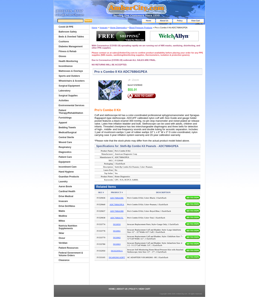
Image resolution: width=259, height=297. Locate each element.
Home (148, 21)
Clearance (64, 260)
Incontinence (66, 66)
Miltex (62, 221)
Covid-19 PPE (66, 27)
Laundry (63, 181)
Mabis (62, 211)
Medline (63, 216)
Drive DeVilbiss (67, 206)
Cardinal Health (67, 191)
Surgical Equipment (69, 85)
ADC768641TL (116, 218)
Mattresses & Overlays (71, 71)
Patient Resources (68, 248)
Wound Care (65, 142)
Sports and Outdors (69, 76)
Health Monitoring (68, 61)
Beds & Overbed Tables (71, 36)
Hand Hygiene (66, 171)
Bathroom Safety (68, 31)
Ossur (62, 238)
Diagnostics (65, 152)
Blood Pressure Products (140, 27)
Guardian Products (69, 176)
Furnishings (65, 117)
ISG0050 (117, 224)
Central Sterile (66, 137)
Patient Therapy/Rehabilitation (71, 111)
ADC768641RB (117, 211)
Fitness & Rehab (67, 51)
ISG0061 (117, 231)
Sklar (61, 233)
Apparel (63, 122)
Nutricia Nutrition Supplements (68, 227)
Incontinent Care (68, 167)
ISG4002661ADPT (117, 257)
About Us (164, 21)
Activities (64, 100)
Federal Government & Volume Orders (71, 254)
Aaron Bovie (65, 186)
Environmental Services (71, 105)
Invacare (104, 27)
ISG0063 (117, 244)
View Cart (195, 21)
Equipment (64, 162)
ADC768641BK (117, 198)
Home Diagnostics (118, 27)
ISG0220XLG (117, 251)
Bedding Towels (67, 127)
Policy (179, 21)
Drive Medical (66, 196)
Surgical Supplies (68, 95)
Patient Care (65, 157)
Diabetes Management (71, 46)
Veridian (63, 243)
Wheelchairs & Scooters (72, 81)
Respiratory (65, 147)
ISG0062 (117, 237)
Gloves (62, 56)
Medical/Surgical (68, 132)
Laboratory (65, 90)
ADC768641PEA (116, 204)
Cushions (64, 41)
